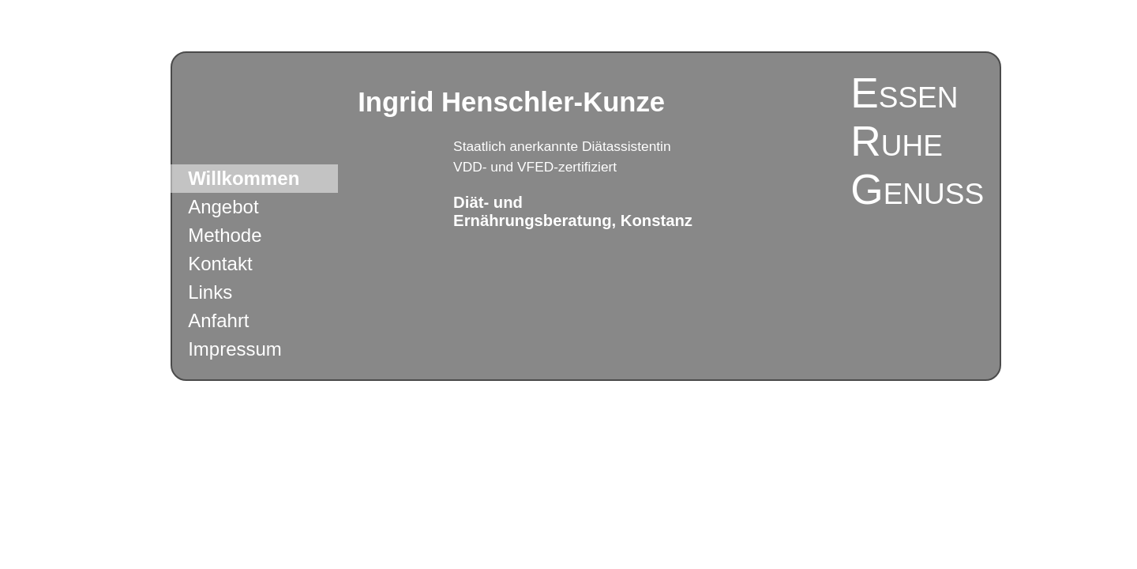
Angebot (223, 206)
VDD (467, 167)
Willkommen (243, 178)
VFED (535, 167)
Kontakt (220, 263)
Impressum (235, 349)
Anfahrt (218, 320)
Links (210, 292)
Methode (224, 235)
